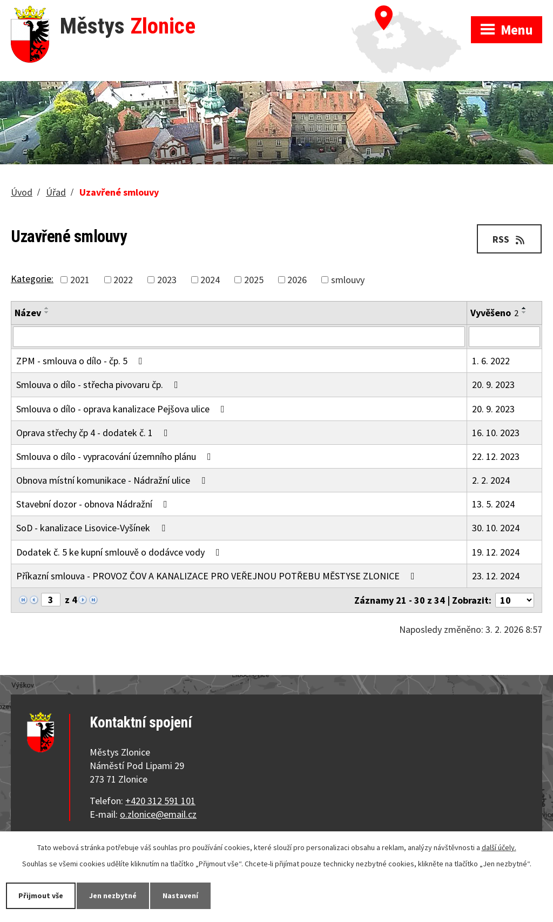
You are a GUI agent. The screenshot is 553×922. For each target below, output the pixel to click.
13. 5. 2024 (493, 504)
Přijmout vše (40, 895)
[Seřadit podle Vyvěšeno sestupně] (524, 312)
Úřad (56, 192)
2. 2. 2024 (491, 480)
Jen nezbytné (113, 895)
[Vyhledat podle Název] (239, 336)
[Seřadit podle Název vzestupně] (47, 308)
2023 (167, 279)
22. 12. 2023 (496, 456)
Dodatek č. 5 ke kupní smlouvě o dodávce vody (120, 552)
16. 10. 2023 (496, 432)
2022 (123, 279)
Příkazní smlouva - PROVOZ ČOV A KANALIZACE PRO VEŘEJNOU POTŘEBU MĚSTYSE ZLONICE (217, 576)
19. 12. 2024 (496, 552)
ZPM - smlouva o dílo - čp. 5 (81, 361)
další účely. (499, 847)
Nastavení (180, 895)
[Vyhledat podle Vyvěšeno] (504, 336)
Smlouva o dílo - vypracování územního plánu (115, 456)
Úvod (21, 192)
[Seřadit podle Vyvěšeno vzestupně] (524, 308)
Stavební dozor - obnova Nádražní (94, 504)
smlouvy (348, 279)
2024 (210, 279)
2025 (254, 279)
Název (28, 312)
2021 (80, 279)
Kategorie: (32, 278)
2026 (297, 279)
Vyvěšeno (494, 312)
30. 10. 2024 (496, 528)
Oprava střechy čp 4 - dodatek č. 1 (94, 432)
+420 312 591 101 (160, 800)
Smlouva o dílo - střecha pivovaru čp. (99, 384)
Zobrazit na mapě (411, 11)
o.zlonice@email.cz (158, 814)
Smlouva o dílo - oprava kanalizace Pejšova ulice (122, 409)
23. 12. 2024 (496, 576)
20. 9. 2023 (493, 384)
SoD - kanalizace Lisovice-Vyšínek (93, 528)
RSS (510, 239)
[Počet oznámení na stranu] (514, 600)
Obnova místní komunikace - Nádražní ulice (113, 480)
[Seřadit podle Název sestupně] (47, 312)
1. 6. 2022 (491, 361)
